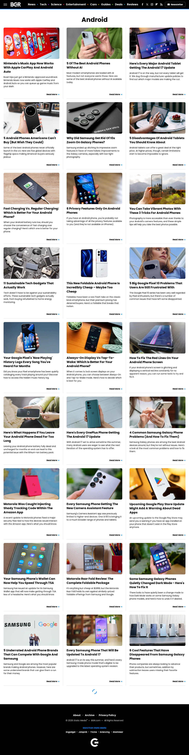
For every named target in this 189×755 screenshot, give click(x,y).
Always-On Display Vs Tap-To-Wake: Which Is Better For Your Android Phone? (90, 362)
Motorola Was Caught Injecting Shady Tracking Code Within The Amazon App (28, 508)
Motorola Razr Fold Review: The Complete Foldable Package (90, 581)
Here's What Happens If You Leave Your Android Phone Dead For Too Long (29, 437)
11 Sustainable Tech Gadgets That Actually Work (29, 285)
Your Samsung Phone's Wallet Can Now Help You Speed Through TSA (29, 581)
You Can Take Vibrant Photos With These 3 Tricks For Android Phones (155, 211)
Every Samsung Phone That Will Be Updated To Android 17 (92, 652)
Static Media (80, 720)
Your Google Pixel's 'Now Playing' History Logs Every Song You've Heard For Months (28, 362)
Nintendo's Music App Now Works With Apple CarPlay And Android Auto (29, 67)
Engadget (70, 732)
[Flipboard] (156, 4)
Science (56, 4)
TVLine (93, 732)
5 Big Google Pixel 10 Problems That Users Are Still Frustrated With (155, 285)
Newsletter (175, 4)
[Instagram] (152, 4)
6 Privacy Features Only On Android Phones (93, 211)
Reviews (132, 4)
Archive (89, 715)
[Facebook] (142, 4)
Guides (106, 4)
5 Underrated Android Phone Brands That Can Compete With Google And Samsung (31, 654)
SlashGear (118, 732)
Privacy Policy (107, 715)
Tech (43, 4)
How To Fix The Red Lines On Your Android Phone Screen (154, 360)
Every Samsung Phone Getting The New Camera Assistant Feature (92, 506)
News (31, 4)
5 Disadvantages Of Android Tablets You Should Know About (156, 140)
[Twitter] (147, 4)
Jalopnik (83, 732)
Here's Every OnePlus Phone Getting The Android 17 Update (93, 435)
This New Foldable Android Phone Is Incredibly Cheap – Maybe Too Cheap (93, 287)
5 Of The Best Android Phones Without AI (88, 65)
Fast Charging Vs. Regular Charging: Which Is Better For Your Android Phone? (31, 213)
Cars (93, 4)
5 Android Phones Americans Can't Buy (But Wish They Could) (30, 140)
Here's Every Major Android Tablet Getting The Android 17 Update (155, 66)
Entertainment (76, 4)
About (77, 715)
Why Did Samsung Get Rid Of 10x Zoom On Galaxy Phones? (91, 140)
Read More (52, 94)
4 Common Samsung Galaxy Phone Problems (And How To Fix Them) (156, 435)
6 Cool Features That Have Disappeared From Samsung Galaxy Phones (157, 654)
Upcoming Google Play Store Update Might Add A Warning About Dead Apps (156, 508)
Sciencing (105, 732)
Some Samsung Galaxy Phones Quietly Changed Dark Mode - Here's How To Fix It (156, 583)
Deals (119, 4)
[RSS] (161, 4)
